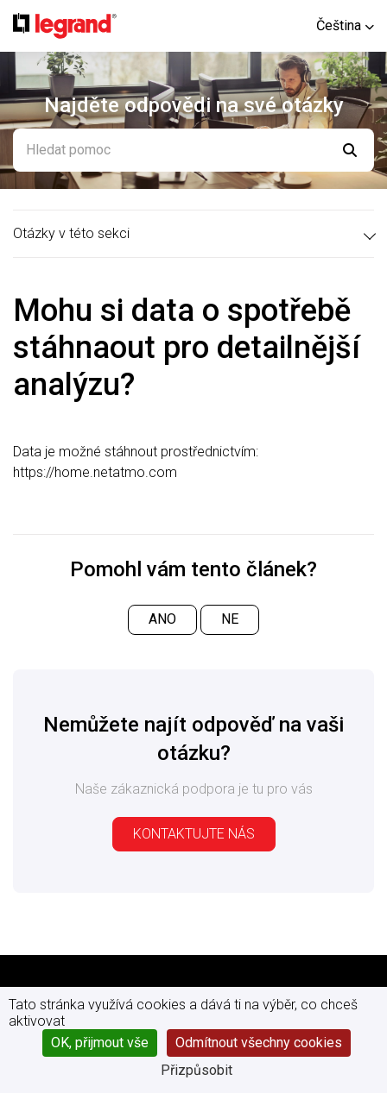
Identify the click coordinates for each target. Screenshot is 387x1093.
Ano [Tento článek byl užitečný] (162, 619)
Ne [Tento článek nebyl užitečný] (229, 619)
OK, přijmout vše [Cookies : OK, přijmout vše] (100, 1042)
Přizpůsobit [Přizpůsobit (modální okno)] (196, 1070)
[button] (345, 25)
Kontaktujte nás (194, 834)
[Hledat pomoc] (193, 150)
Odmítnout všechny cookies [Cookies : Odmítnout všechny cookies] (258, 1042)
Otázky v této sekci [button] (71, 233)
